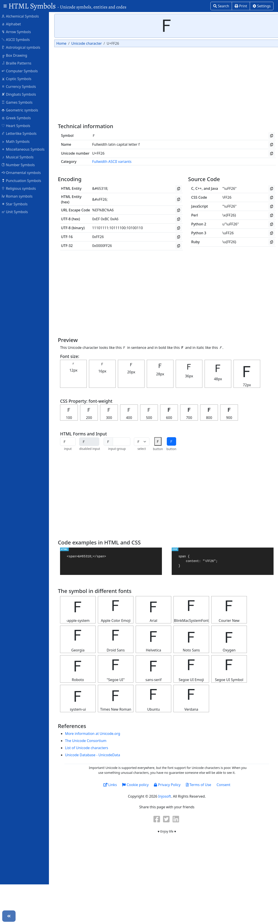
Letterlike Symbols (21, 133)
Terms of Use (200, 784)
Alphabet (13, 23)
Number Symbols (20, 164)
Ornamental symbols (23, 172)
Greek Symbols (18, 117)
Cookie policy (137, 784)
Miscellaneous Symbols (25, 149)
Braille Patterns (19, 63)
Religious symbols (21, 188)
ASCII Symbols (18, 39)
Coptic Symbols (19, 78)
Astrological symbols (23, 47)
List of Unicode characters (88, 747)
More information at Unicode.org (94, 733)
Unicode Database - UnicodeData (94, 754)
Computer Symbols (22, 70)
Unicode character (88, 43)
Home (63, 43)
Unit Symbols (17, 211)
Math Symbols (18, 141)
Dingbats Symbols (21, 94)
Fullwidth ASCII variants (114, 161)
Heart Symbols (18, 125)
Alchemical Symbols (22, 16)
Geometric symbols (22, 110)
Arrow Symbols (18, 31)
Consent (226, 784)
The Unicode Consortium (88, 740)
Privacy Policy (169, 784)
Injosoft (166, 796)
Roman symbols (19, 196)
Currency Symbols (21, 86)
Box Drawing (16, 55)
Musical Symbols (20, 157)
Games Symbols (19, 102)
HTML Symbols (67, 6)
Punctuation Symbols (23, 180)
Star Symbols (17, 203)
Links (112, 784)
